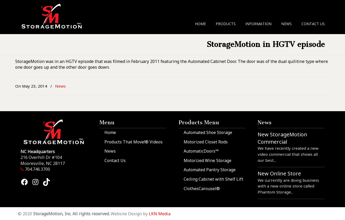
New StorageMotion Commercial (282, 138)
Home (110, 132)
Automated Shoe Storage (208, 132)
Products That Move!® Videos (133, 142)
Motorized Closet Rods (206, 142)
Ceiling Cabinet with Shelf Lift (213, 179)
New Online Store (279, 173)
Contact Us (115, 160)
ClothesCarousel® (202, 188)
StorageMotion (54, 16)
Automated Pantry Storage (210, 170)
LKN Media (160, 214)
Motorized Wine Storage (207, 160)
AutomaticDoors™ (201, 151)
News (60, 86)
